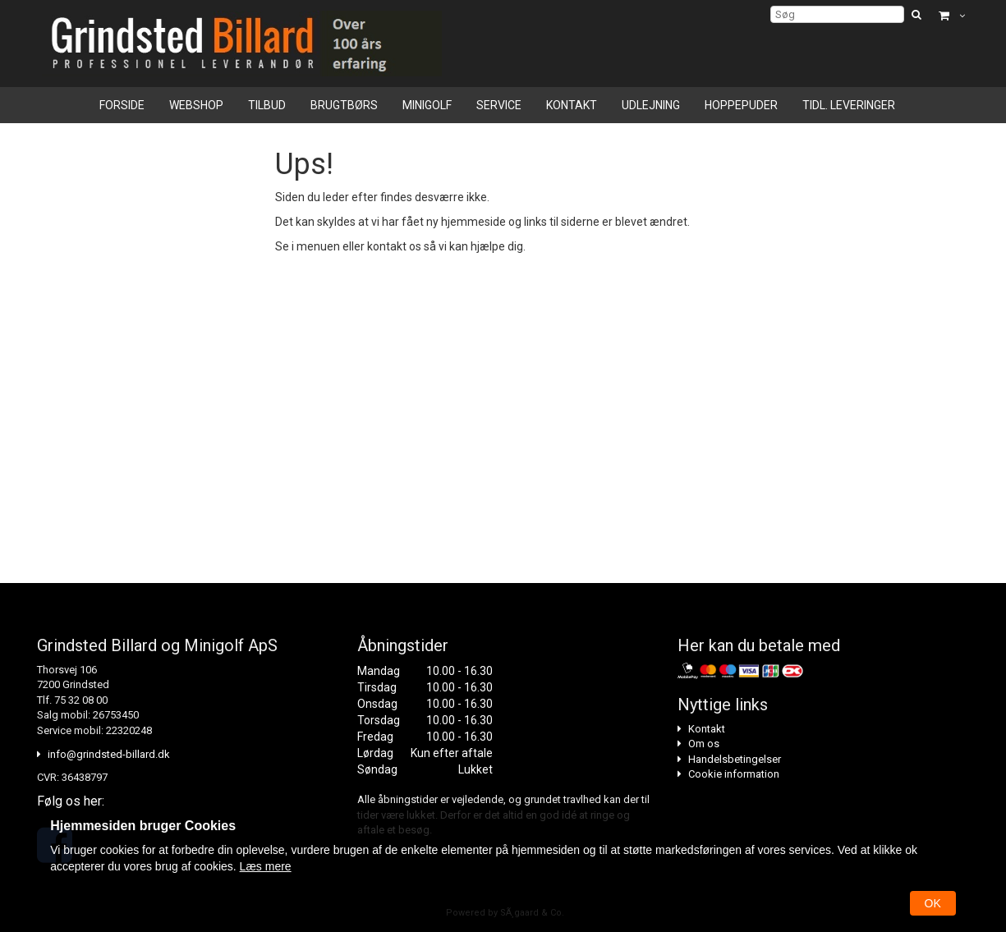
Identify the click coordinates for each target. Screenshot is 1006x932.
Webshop (196, 105)
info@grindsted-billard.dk (109, 754)
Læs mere (266, 866)
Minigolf (427, 105)
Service (498, 105)
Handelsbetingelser (734, 759)
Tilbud (267, 105)
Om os (703, 743)
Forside (122, 105)
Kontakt (571, 105)
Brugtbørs (344, 105)
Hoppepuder (741, 105)
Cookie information (733, 774)
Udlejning (651, 105)
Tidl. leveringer (848, 105)
